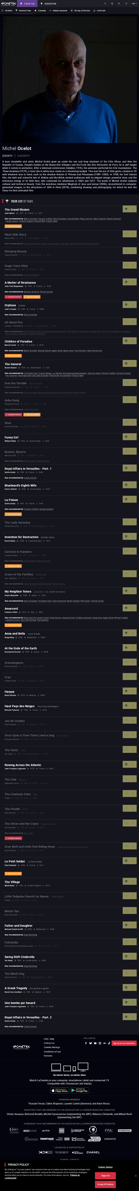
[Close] (136, 1176)
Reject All (105, 1175)
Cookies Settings (105, 1167)
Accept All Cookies (105, 1184)
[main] (69, 1175)
